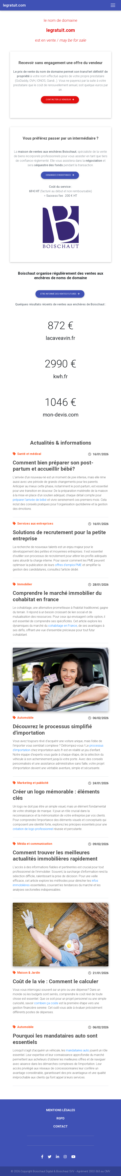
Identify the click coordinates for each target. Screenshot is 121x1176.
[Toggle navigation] (113, 5)
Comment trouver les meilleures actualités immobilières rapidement (55, 855)
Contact (60, 1126)
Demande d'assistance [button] (60, 174)
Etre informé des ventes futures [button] (60, 293)
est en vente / (60, 40)
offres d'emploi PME (68, 564)
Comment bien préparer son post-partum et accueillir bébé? (53, 465)
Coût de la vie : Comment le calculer (55, 981)
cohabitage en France (62, 625)
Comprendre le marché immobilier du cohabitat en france (57, 595)
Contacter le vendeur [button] (60, 99)
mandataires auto (77, 1050)
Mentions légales (60, 1110)
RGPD (60, 1118)
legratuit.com (60, 30)
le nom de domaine (61, 20)
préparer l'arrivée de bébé (30, 499)
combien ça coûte (46, 1003)
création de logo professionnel (33, 828)
